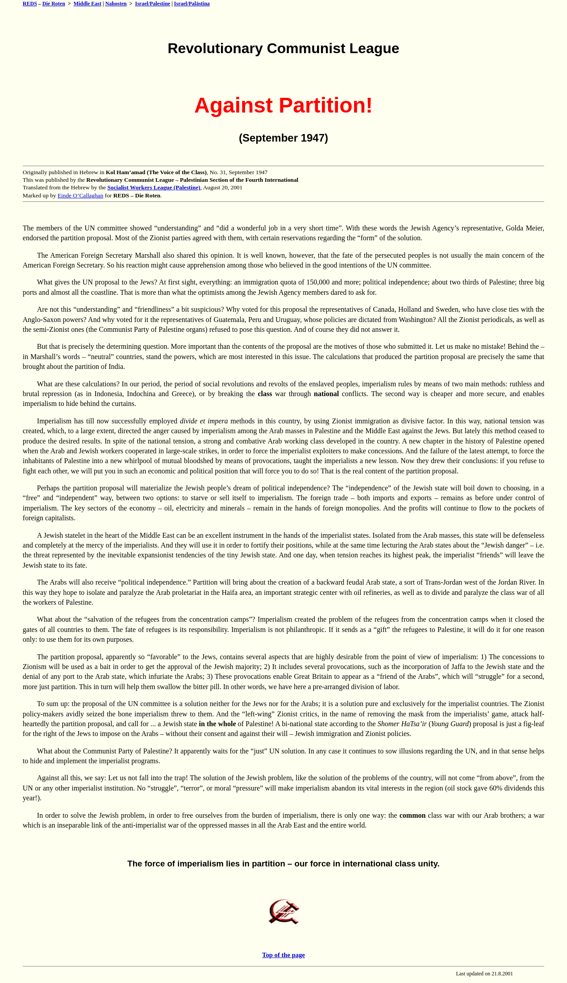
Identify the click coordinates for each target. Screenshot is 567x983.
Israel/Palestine (153, 3)
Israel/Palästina (192, 3)
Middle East (87, 3)
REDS (30, 3)
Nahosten (116, 3)
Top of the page (283, 954)
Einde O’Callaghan (81, 195)
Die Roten (53, 3)
